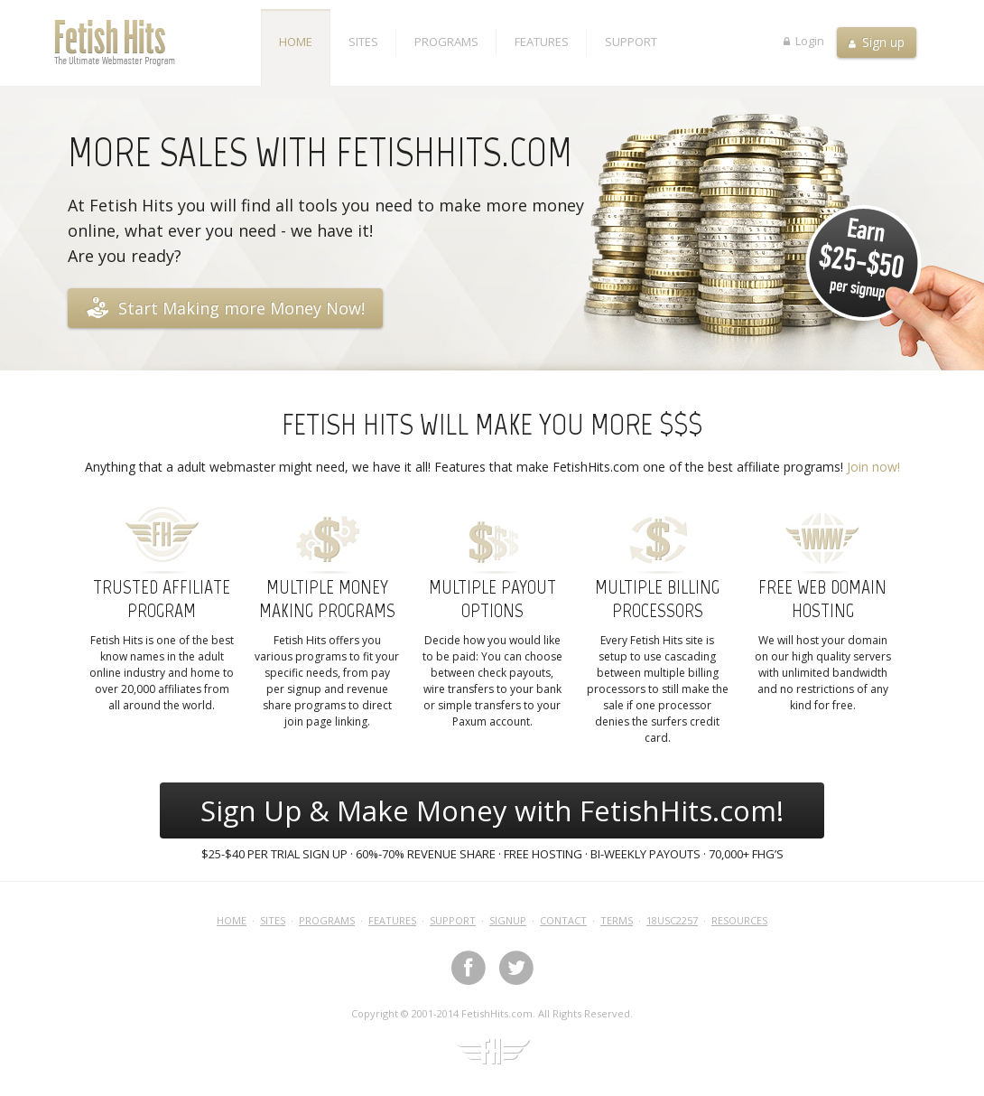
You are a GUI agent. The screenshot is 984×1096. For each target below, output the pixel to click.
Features (542, 41)
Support (631, 41)
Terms (616, 920)
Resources (739, 920)
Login (804, 40)
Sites (363, 41)
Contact (563, 920)
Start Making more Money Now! (225, 307)
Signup (507, 920)
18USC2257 (672, 920)
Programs (446, 41)
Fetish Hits (157, 42)
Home (295, 41)
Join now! (873, 466)
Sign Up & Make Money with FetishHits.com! (492, 810)
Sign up (877, 42)
